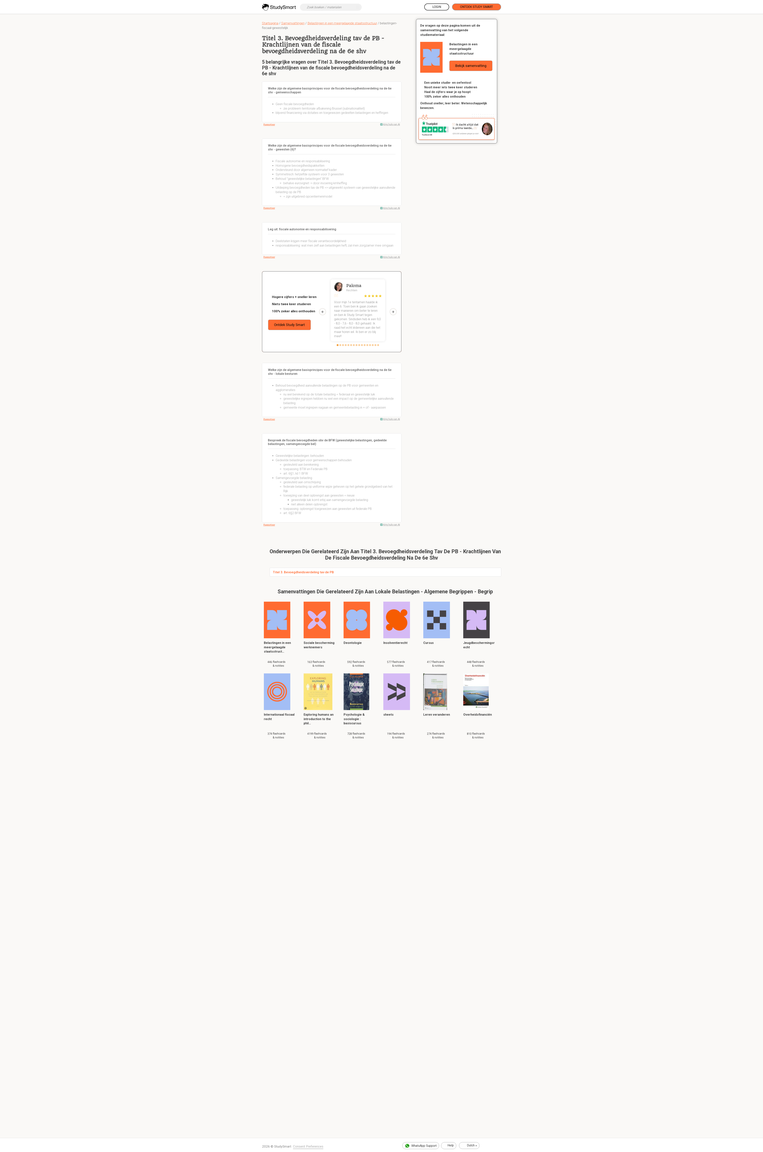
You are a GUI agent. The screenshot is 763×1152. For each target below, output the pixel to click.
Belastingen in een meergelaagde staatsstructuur (342, 23)
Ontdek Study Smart (476, 7)
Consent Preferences (308, 1146)
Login (436, 7)
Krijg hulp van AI (391, 124)
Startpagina (270, 23)
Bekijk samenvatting (470, 66)
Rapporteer (269, 124)
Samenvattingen (293, 23)
